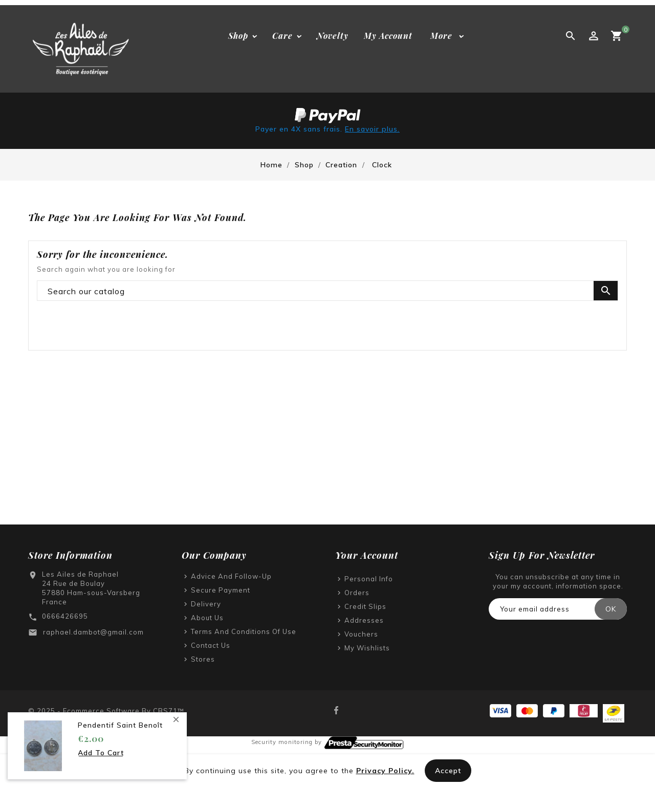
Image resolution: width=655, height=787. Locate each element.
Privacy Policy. (385, 770)
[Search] (327, 291)
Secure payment (220, 590)
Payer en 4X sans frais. (327, 129)
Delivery (206, 604)
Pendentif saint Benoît (120, 725)
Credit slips (365, 606)
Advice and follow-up (231, 576)
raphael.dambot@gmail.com (93, 632)
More (441, 35)
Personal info (368, 579)
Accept (448, 770)
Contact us (210, 645)
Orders (356, 592)
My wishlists (367, 648)
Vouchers (361, 634)
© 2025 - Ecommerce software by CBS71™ (106, 711)
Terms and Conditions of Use (243, 631)
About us (207, 618)
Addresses (364, 620)
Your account (366, 555)
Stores (203, 659)
